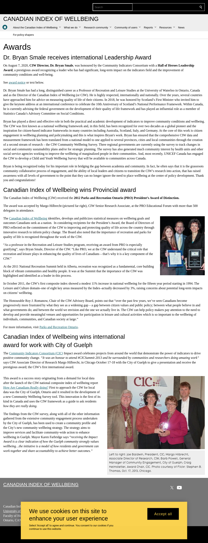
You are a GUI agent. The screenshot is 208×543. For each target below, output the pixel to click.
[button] (36, 27)
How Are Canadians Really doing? (25, 387)
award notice (17, 82)
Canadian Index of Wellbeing (28, 218)
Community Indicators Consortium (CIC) (36, 353)
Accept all (163, 514)
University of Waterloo (18, 511)
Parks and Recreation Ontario (58, 327)
